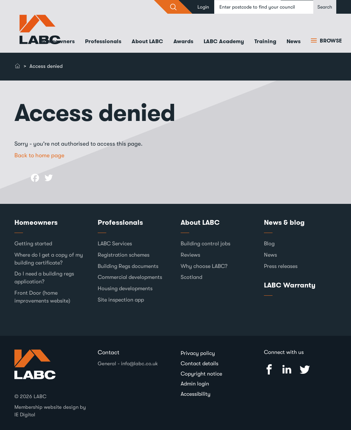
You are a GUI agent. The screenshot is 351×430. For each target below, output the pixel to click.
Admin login (195, 384)
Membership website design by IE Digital (50, 410)
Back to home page (39, 155)
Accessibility (195, 394)
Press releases (281, 266)
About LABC (147, 41)
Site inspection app (121, 300)
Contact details (199, 363)
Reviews (190, 255)
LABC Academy (224, 41)
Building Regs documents (128, 266)
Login (203, 7)
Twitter (305, 369)
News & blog (284, 222)
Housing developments (125, 288)
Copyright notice (201, 374)
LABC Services (115, 244)
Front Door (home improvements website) (42, 297)
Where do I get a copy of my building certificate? (48, 259)
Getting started (33, 244)
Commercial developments (130, 277)
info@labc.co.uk (139, 363)
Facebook (269, 369)
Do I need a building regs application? (44, 278)
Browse (330, 41)
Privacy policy (198, 353)
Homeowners (57, 41)
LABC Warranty (289, 285)
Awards (183, 41)
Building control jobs (205, 244)
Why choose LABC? (204, 266)
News (294, 41)
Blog (269, 244)
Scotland (191, 277)
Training (265, 41)
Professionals (103, 41)
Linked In (286, 369)
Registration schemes (123, 255)
